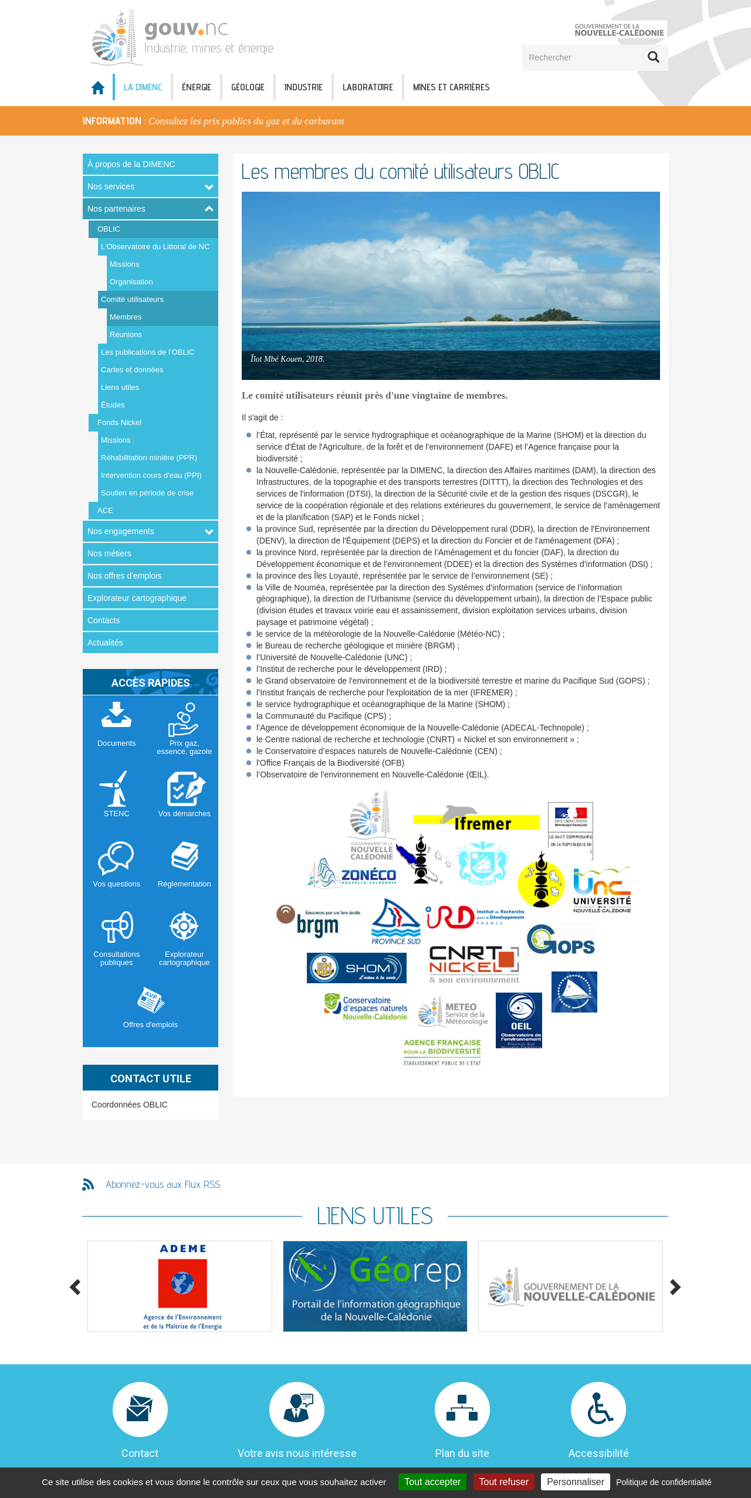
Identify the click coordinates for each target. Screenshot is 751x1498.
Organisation (131, 281)
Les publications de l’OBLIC (148, 352)
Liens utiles (120, 387)
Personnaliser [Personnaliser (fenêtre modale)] (575, 1482)
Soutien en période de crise (147, 492)
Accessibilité (599, 1453)
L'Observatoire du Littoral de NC (155, 246)
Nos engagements (120, 531)
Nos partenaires (116, 208)
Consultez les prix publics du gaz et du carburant (246, 121)
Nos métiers (109, 553)
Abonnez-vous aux (163, 1184)
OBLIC (108, 229)
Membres (125, 316)
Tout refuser (504, 1482)
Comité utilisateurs (132, 299)
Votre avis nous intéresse (297, 1453)
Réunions (126, 334)
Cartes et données (132, 369)
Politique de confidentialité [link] (664, 1482)
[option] (375, 120)
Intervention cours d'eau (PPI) (151, 475)
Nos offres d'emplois (124, 575)
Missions (125, 264)
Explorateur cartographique (137, 598)
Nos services (110, 186)
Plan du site (462, 1453)
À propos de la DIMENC (131, 164)
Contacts (103, 620)
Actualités (105, 642)
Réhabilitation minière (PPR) (149, 457)
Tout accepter (432, 1482)
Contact (139, 1453)
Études (112, 404)
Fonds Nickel (119, 422)
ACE (105, 510)
